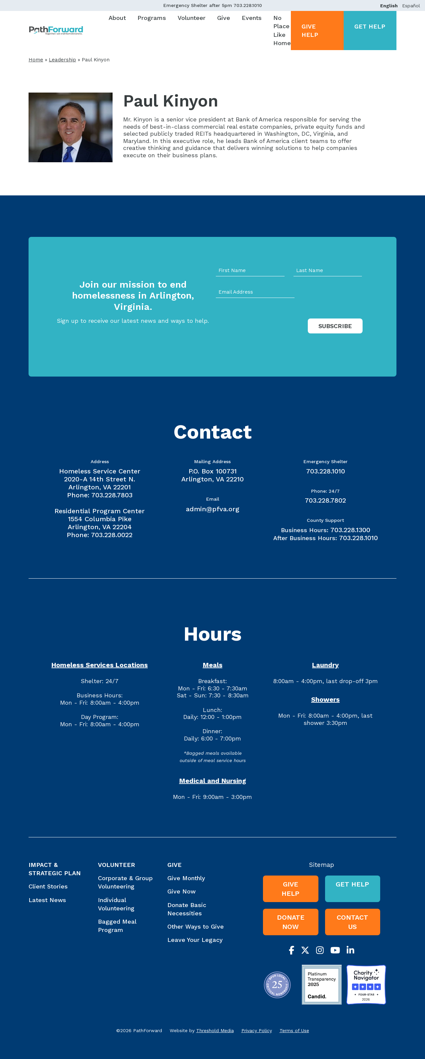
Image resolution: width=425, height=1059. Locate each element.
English (389, 5)
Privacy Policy (256, 1030)
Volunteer (192, 17)
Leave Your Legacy (195, 939)
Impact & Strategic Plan (55, 869)
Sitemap (321, 865)
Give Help (309, 30)
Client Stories (48, 886)
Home (36, 60)
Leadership (62, 60)
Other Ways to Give (195, 926)
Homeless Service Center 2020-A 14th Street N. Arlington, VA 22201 (99, 479)
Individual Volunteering (116, 904)
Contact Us (352, 922)
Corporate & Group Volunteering (125, 882)
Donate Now (290, 922)
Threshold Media (215, 1030)
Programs (151, 17)
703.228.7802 (325, 500)
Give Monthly (186, 878)
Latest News (47, 899)
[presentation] (266, 333)
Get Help (369, 26)
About (117, 17)
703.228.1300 (350, 530)
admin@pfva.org (212, 509)
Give (223, 17)
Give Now (181, 891)
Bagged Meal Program (117, 925)
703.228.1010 (247, 5)
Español (411, 5)
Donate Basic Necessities (186, 909)
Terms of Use (294, 1030)
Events (252, 17)
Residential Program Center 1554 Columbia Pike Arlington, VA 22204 (99, 519)
